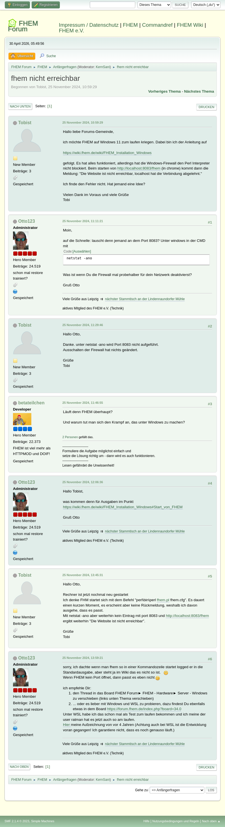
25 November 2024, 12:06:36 (82, 482)
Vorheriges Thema (164, 91)
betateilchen (31, 402)
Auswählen (81, 251)
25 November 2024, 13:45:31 (82, 575)
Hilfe (146, 821)
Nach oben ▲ (211, 821)
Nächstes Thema (199, 91)
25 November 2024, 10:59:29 (82, 122)
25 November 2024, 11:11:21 (82, 221)
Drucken (206, 107)
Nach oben (19, 766)
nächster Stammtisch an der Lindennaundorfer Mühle (145, 299)
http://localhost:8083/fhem (139, 168)
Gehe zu (141, 790)
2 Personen (70, 437)
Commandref (157, 25)
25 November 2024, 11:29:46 (82, 325)
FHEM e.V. (71, 31)
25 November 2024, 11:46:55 (82, 402)
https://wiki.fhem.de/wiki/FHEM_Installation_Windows (107, 153)
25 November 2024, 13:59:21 (82, 657)
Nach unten (20, 106)
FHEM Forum (23, 26)
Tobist (24, 122)
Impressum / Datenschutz (89, 25)
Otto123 (26, 221)
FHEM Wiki (190, 25)
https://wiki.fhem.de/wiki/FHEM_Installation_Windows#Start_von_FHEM (123, 507)
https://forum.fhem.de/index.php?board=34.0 (144, 709)
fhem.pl (163, 600)
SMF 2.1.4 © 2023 (17, 821)
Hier (67, 725)
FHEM (130, 25)
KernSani (103, 67)
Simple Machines (42, 821)
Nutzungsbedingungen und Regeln (175, 821)
